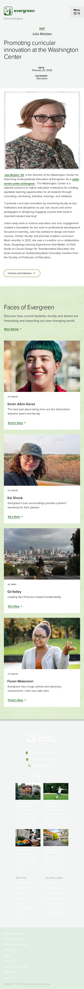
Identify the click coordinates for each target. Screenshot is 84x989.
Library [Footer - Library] (49, 882)
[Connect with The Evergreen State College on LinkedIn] (51, 776)
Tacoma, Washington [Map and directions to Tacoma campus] (41, 759)
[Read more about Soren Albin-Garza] (41, 404)
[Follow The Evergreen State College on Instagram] (45, 776)
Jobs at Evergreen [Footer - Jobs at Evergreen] (55, 913)
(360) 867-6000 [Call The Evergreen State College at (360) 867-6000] (42, 766)
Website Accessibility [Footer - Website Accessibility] (14, 939)
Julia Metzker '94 (14, 175)
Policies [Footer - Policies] (7, 955)
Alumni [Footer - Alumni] (19, 918)
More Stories (11, 329)
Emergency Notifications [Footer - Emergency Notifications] (15, 944)
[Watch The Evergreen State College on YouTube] (38, 776)
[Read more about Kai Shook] (41, 498)
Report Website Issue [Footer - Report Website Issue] (14, 933)
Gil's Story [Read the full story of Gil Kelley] (13, 606)
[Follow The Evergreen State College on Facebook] (32, 776)
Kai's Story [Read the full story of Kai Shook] (14, 516)
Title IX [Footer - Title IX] (7, 978)
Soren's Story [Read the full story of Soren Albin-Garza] (15, 423)
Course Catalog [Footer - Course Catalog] (53, 898)
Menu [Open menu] (77, 10)
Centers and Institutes (20, 273)
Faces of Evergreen (13, 18)
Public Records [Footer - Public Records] (11, 950)
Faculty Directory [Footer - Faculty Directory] (54, 887)
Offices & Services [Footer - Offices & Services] (55, 893)
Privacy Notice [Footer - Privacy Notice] (11, 972)
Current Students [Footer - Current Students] (24, 882)
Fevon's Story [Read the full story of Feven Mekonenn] (15, 700)
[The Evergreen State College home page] (42, 738)
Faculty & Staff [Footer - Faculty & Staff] (23, 908)
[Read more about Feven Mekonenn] (41, 681)
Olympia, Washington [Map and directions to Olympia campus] (42, 752)
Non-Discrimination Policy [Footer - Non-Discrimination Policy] (16, 966)
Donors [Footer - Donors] (19, 913)
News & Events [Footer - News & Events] (53, 908)
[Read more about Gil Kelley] (41, 592)
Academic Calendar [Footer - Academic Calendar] (56, 903)
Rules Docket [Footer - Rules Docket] (10, 961)
